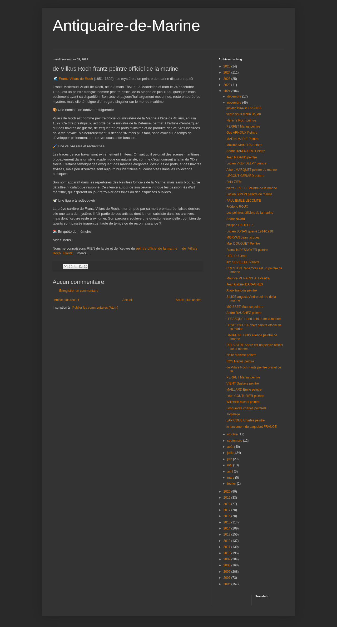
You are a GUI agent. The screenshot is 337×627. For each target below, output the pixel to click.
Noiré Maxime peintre (241, 355)
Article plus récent (66, 300)
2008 (227, 565)
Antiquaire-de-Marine (126, 25)
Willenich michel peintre (243, 402)
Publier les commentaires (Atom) (95, 307)
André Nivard (235, 219)
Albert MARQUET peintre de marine (251, 170)
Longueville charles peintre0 (246, 408)
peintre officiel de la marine (156, 248)
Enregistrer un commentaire (78, 291)
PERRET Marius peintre (243, 126)
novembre (234, 102)
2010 (227, 553)
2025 (227, 66)
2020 (227, 491)
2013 (227, 534)
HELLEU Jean (236, 256)
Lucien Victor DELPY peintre (246, 163)
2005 (227, 584)
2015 (227, 522)
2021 (227, 91)
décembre (234, 96)
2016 (227, 516)
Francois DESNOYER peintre (247, 250)
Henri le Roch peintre (241, 120)
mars (231, 477)
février (232, 483)
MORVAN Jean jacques (243, 237)
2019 (227, 497)
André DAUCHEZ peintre (243, 313)
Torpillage (233, 414)
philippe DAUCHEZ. (240, 225)
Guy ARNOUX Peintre (241, 132)
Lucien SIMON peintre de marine (249, 194)
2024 (227, 72)
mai (230, 465)
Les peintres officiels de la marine (249, 213)
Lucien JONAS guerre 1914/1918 (249, 231)
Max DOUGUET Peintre (243, 243)
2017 (227, 510)
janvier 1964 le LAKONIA (243, 108)
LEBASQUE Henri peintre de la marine (253, 319)
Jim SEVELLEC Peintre (242, 262)
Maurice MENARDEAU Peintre (248, 278)
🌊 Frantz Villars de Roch (73, 79)
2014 (227, 528)
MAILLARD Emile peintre (243, 389)
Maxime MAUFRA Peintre (244, 145)
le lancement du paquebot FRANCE (251, 427)
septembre (235, 441)
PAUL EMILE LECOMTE (243, 200)
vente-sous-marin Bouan (243, 114)
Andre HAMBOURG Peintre (245, 151)
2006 (227, 578)
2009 (227, 559)
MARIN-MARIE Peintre (242, 139)
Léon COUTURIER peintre (245, 396)
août (230, 447)
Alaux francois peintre (241, 290)
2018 (227, 504)
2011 (227, 547)
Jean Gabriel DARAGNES (244, 284)
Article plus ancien (188, 300)
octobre (233, 434)
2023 (227, 79)
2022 (227, 85)
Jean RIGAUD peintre (241, 157)
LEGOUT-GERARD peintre (245, 176)
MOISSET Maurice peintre (244, 307)
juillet (231, 453)
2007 (227, 571)
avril (230, 471)
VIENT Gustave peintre (242, 383)
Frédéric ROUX (237, 206)
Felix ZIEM (233, 182)
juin (230, 459)
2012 (227, 541)
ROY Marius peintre (240, 361)
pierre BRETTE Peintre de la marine (251, 188)
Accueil (127, 300)
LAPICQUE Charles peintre (245, 420)
